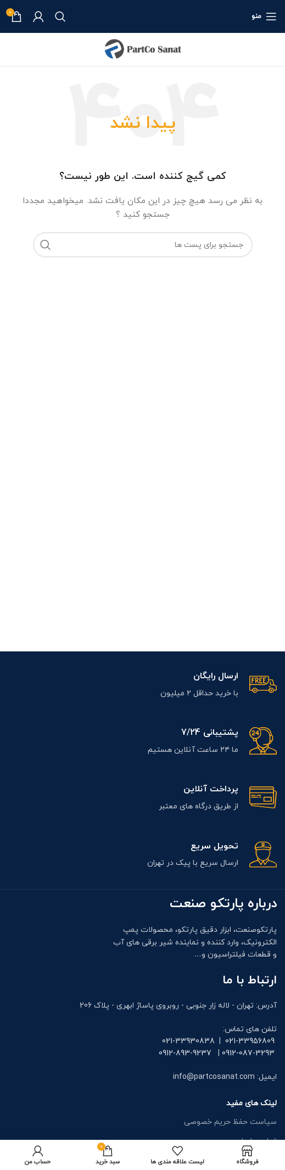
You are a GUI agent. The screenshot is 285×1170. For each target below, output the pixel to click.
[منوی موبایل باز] (264, 16)
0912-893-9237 (185, 1053)
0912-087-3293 (248, 1053)
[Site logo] (143, 48)
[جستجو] (60, 16)
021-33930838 (188, 1041)
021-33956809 (250, 1041)
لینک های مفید (251, 1103)
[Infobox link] (142, 685)
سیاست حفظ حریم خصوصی (230, 1122)
